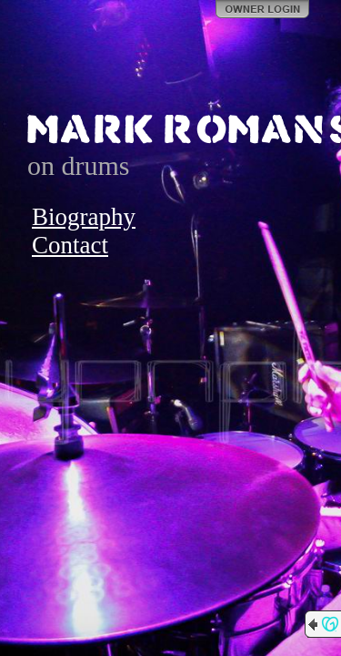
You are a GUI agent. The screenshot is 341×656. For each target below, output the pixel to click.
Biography (83, 217)
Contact (70, 245)
